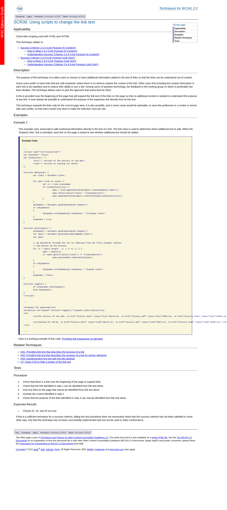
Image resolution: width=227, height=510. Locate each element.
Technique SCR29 (47, 16)
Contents (20, 16)
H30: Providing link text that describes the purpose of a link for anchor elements (63, 355)
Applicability (180, 28)
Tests (177, 41)
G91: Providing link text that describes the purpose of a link (52, 352)
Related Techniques (183, 38)
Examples (179, 35)
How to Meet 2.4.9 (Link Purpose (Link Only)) (51, 61)
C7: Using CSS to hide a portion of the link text (45, 362)
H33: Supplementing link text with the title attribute (47, 358)
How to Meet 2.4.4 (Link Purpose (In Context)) (52, 51)
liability (90, 449)
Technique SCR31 (74, 16)
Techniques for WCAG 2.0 (178, 8)
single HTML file (159, 437)
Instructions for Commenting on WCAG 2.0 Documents (46, 443)
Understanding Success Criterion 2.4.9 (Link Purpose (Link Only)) (62, 64)
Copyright (20, 449)
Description (180, 31)
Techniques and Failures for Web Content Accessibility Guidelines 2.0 (74, 437)
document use (117, 449)
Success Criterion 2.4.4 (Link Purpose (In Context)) (48, 47)
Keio (56, 449)
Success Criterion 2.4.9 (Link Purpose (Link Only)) (47, 57)
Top (17, 432)
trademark (100, 449)
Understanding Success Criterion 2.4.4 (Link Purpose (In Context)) (63, 54)
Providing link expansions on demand (82, 338)
